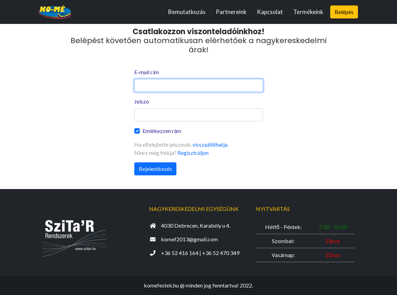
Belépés (344, 12)
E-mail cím (146, 72)
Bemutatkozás (187, 11)
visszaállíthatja (210, 144)
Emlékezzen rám (161, 131)
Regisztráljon (193, 152)
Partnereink (231, 11)
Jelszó (141, 101)
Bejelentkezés (155, 168)
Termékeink (308, 11)
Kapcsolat (270, 11)
